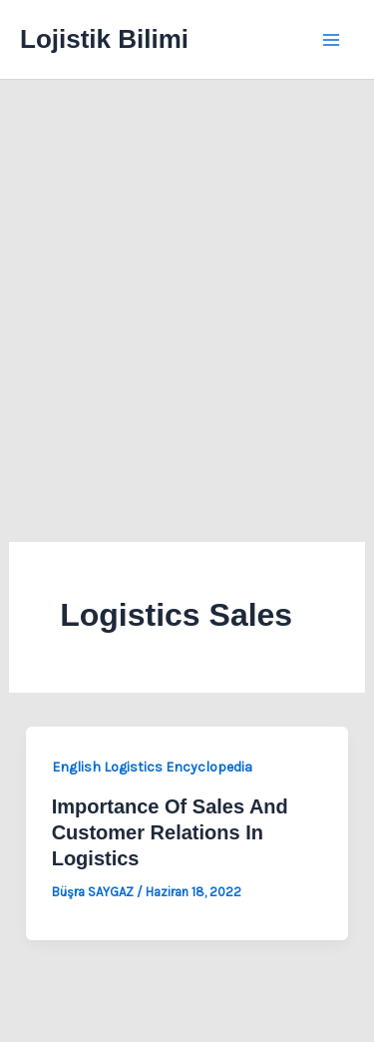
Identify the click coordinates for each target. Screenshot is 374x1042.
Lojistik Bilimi (104, 39)
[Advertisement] (187, 277)
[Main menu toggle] (332, 40)
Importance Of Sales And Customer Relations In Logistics (170, 832)
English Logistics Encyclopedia (152, 767)
